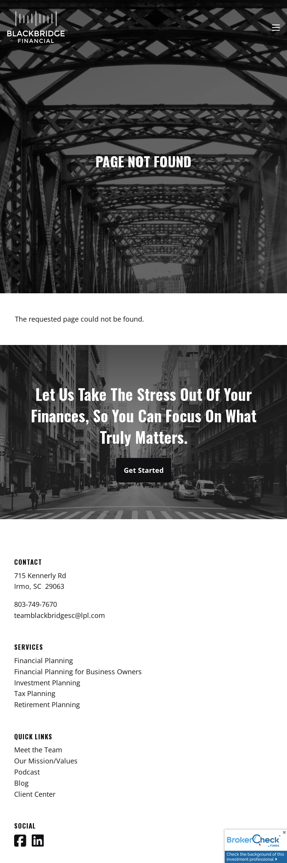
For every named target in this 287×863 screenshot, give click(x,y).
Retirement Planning (47, 704)
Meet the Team (38, 749)
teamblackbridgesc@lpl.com (59, 615)
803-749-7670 (35, 604)
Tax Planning (34, 693)
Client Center (34, 794)
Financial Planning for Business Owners (78, 671)
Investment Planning (47, 682)
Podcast (27, 771)
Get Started (144, 470)
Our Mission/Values (46, 760)
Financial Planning (43, 660)
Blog (21, 783)
